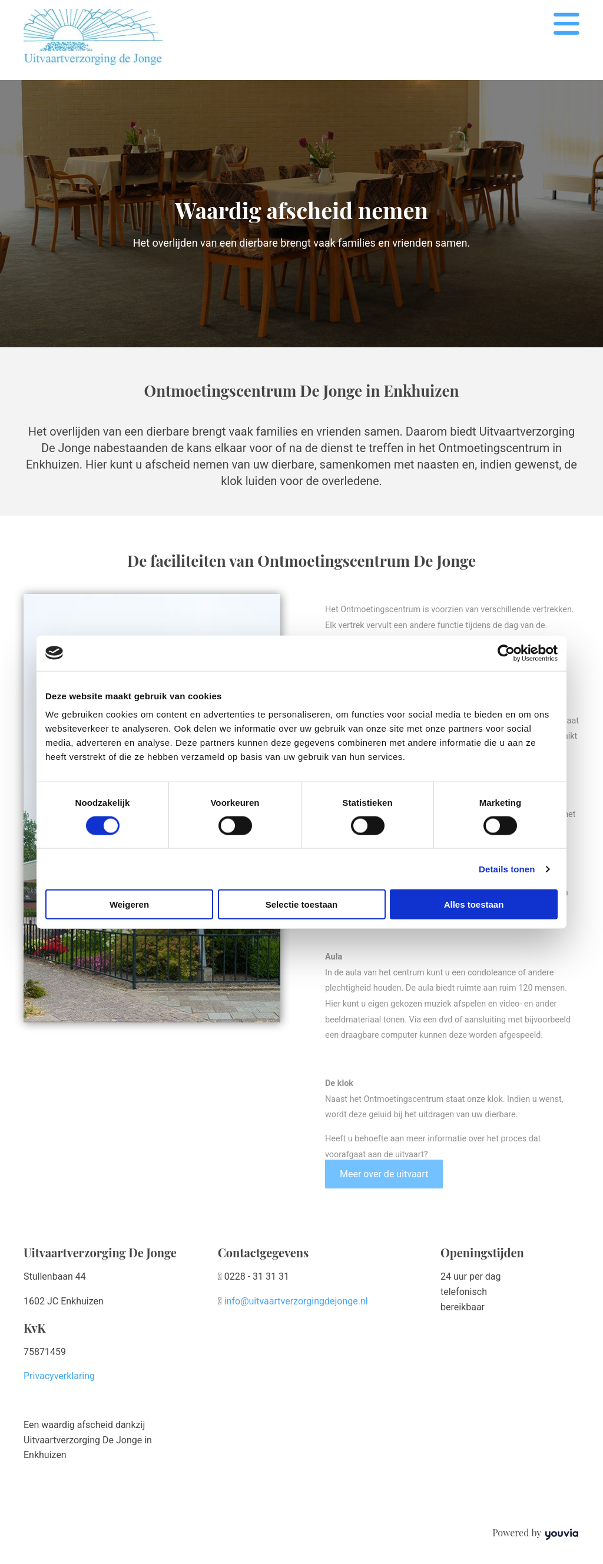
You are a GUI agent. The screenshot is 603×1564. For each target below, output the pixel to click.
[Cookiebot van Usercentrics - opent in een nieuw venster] (506, 653)
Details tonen (507, 869)
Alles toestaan (474, 904)
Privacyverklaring (59, 1376)
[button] (384, 1174)
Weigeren (129, 904)
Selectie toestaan (302, 904)
